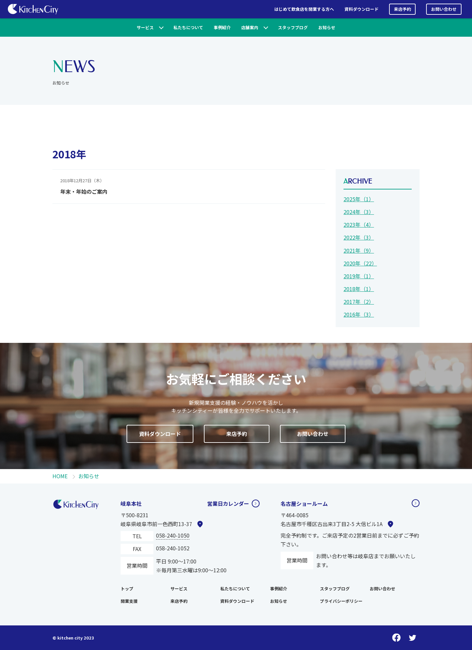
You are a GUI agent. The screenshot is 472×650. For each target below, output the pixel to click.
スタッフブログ (293, 27)
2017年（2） (359, 301)
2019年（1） (359, 276)
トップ (127, 588)
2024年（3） (359, 212)
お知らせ (326, 27)
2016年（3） (359, 314)
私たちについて (188, 27)
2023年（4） (359, 224)
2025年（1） (359, 199)
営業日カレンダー (228, 503)
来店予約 (402, 9)
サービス (145, 27)
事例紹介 (222, 27)
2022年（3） (359, 237)
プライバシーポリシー (341, 601)
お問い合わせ (444, 9)
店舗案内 (249, 27)
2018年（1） (359, 289)
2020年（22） (360, 263)
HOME (60, 476)
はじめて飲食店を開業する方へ (304, 9)
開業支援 (129, 601)
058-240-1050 (172, 535)
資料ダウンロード (361, 9)
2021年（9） (359, 250)
